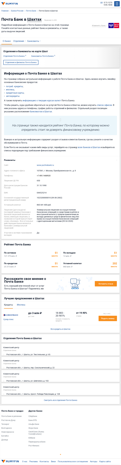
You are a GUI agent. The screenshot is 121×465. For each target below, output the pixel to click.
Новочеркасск (7, 432)
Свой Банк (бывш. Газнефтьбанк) (36, 433)
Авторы (93, 461)
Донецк (4, 440)
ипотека (10, 89)
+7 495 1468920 (43, 176)
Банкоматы (33, 41)
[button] (60, 160)
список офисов (104, 105)
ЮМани (31, 438)
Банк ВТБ (32, 420)
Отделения (18, 41)
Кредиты (8, 304)
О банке (7, 41)
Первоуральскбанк (37, 442)
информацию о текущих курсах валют (42, 100)
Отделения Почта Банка (14, 56)
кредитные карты (15, 93)
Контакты (44, 461)
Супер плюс (8, 319)
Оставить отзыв (106, 284)
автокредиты (12, 96)
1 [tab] (60, 454)
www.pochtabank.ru (45, 165)
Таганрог (5, 424)
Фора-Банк (33, 428)
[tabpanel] (13, 426)
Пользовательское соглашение (73, 461)
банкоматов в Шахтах (41, 111)
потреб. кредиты (14, 86)
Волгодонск (6, 428)
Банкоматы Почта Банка (43, 56)
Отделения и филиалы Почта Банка (21, 62)
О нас (24, 461)
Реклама (33, 461)
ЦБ (101, 2)
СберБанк (32, 416)
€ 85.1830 (108, 5)
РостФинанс (33, 446)
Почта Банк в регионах (11, 416)
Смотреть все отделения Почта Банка (60, 400)
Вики (53, 461)
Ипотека (21, 304)
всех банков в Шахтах (89, 147)
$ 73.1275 (108, 2)
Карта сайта (105, 461)
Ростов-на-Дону (8, 420)
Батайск (5, 436)
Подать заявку (107, 318)
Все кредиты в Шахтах (60, 329)
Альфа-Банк (33, 424)
